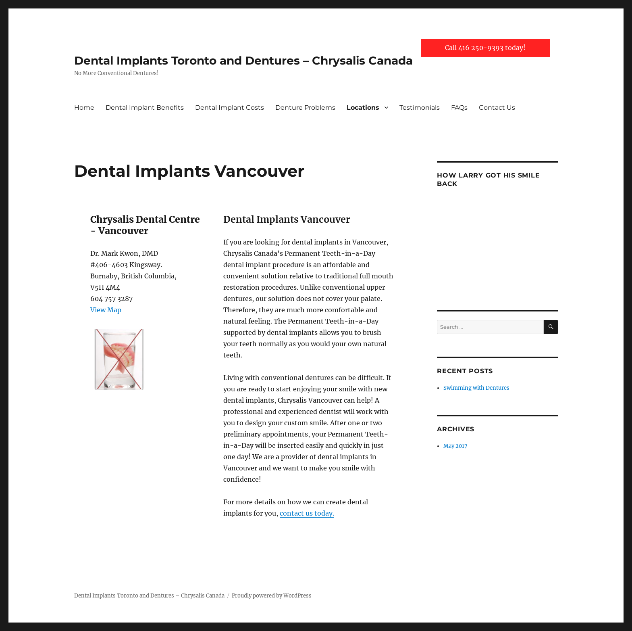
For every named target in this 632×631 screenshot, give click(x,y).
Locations (363, 107)
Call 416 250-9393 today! (485, 48)
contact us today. (307, 513)
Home (84, 107)
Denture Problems (305, 107)
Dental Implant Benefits (145, 107)
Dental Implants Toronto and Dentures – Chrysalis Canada (243, 60)
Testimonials (419, 107)
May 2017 (455, 446)
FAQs (459, 107)
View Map (105, 310)
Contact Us (497, 107)
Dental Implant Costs (229, 107)
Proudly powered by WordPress (272, 595)
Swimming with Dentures (476, 387)
